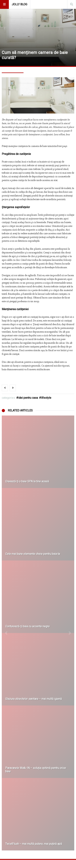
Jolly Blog (19, 4)
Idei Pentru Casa (28, 397)
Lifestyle (46, 397)
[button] (6, 633)
